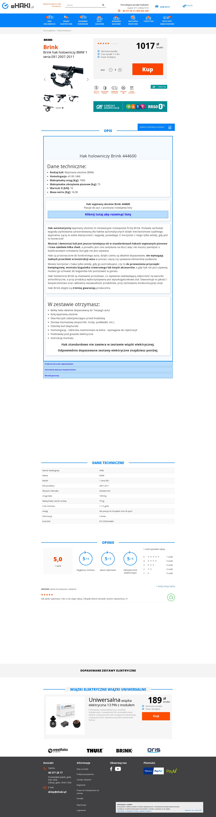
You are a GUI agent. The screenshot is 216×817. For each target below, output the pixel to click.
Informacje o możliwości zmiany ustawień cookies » (134, 811)
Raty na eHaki (82, 769)
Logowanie (81, 810)
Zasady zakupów (84, 779)
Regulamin (81, 785)
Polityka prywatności (85, 774)
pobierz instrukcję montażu (155, 127)
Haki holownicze (64, 30)
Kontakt (80, 798)
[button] (45, 79)
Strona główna (49, 30)
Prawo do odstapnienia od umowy (88, 791)
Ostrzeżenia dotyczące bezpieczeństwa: (60, 370)
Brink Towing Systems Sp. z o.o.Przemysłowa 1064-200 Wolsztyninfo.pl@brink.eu (108, 364)
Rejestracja (81, 805)
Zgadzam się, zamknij (193, 810)
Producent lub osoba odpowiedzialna (59, 364)
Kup (147, 69)
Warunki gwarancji (52, 376)
